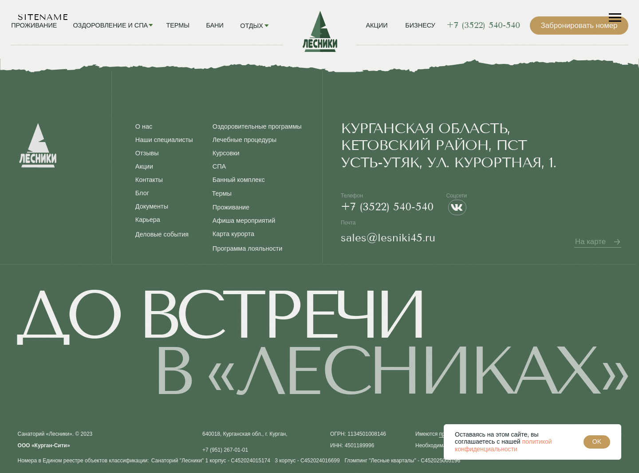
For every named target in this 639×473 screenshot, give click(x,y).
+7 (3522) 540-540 (387, 207)
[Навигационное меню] (615, 17)
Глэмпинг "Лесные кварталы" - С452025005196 (402, 460)
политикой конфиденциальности (503, 445)
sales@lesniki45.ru (388, 238)
